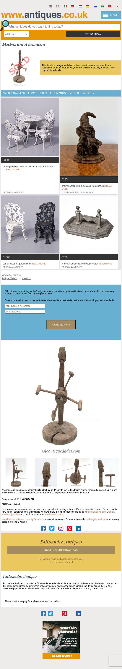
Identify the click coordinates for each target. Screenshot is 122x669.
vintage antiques (93, 512)
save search (61, 324)
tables (111, 512)
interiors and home (54, 514)
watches (6, 514)
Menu (114, 15)
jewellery (15, 514)
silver (104, 512)
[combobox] (16, 34)
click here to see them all (61, 562)
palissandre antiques (61, 542)
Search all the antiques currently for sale (21, 519)
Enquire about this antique (61, 550)
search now (93, 34)
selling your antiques (96, 519)
